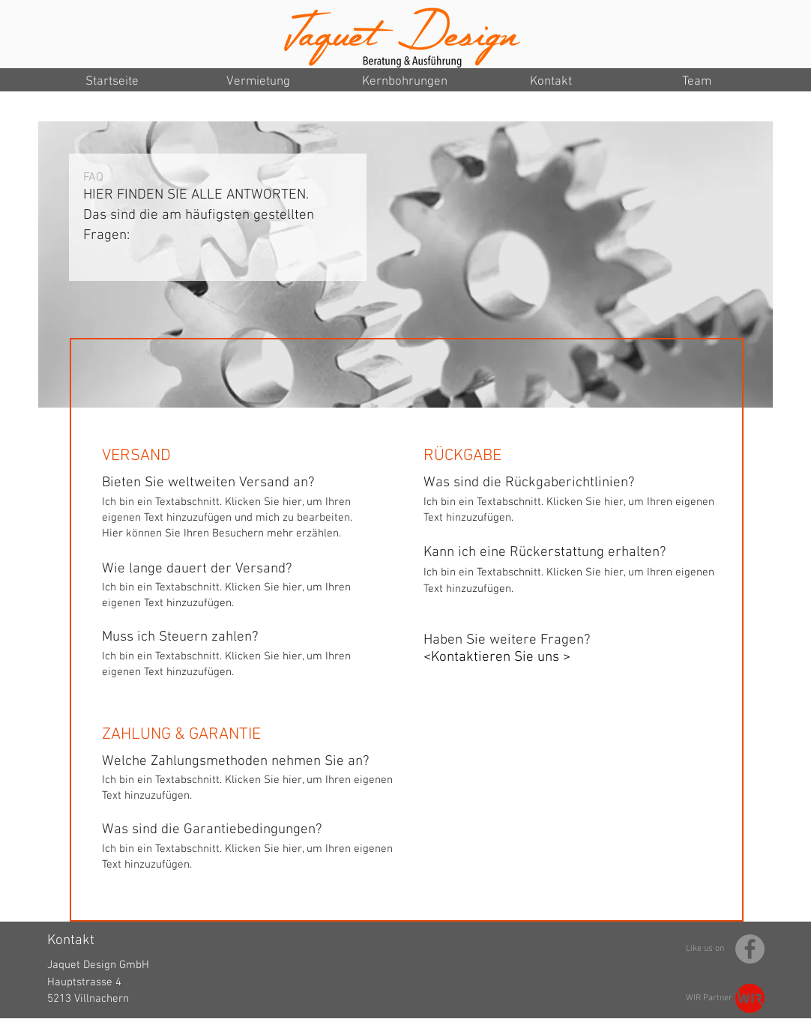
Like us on (705, 948)
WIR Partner (709, 998)
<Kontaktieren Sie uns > (496, 657)
